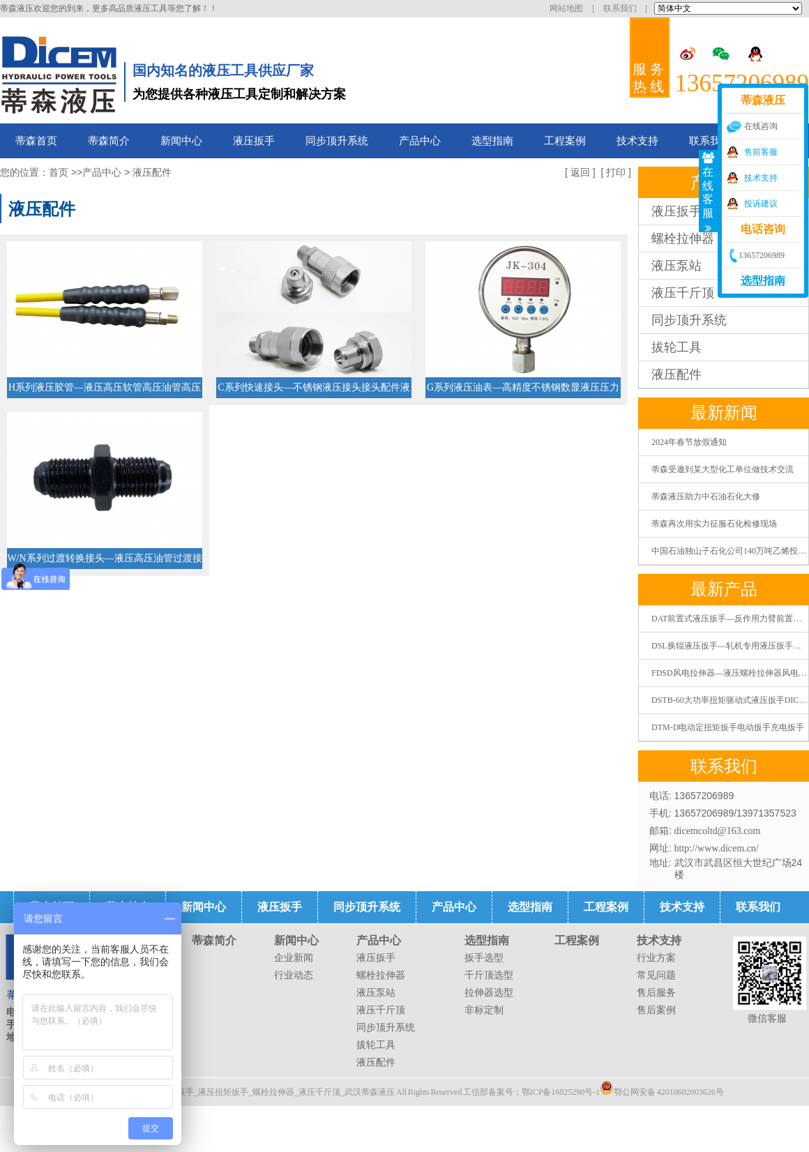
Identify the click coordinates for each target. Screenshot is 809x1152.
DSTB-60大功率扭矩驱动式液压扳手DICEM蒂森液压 (729, 700)
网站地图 (566, 8)
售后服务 (656, 992)
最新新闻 (723, 413)
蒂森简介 (109, 140)
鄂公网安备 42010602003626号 (662, 1088)
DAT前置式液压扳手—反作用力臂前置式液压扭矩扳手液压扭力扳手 (729, 618)
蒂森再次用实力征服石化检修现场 (714, 524)
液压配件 (676, 374)
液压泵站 (375, 992)
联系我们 (620, 8)
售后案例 (656, 1010)
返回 (580, 172)
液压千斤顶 (380, 1010)
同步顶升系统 (336, 140)
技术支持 (637, 140)
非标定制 (484, 1010)
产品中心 (420, 140)
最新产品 (723, 589)
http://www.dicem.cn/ (716, 848)
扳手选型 (484, 958)
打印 (616, 172)
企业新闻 (293, 958)
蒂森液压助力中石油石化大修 (705, 496)
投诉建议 (761, 204)
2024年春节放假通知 (689, 442)
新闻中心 (181, 140)
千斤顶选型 (488, 975)
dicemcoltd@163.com (717, 831)
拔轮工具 (676, 347)
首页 (58, 172)
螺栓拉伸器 (380, 975)
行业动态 (293, 975)
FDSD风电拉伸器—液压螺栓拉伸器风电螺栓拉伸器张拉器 (729, 673)
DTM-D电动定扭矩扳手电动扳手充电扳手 (727, 727)
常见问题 (656, 975)
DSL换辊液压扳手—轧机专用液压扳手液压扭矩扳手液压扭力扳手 (729, 646)
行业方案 (656, 958)
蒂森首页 (36, 140)
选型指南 (492, 140)
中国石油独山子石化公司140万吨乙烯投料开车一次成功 (729, 551)
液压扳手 (254, 140)
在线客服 (709, 191)
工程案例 (565, 140)
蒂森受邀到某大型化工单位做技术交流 (722, 469)
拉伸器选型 (488, 992)
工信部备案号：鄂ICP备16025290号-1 (531, 1092)
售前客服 (761, 152)
